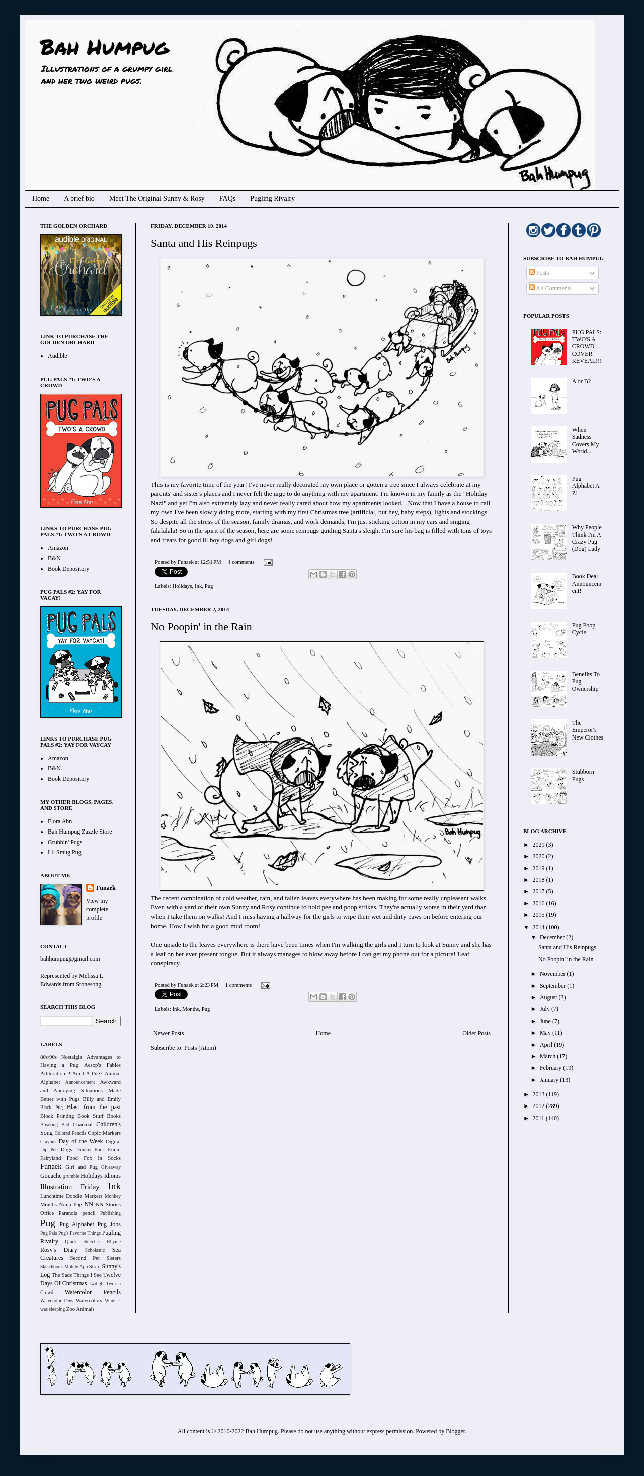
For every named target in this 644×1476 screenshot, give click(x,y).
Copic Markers (104, 1133)
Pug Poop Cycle (583, 629)
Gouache (51, 1175)
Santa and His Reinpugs (204, 243)
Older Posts (476, 1033)
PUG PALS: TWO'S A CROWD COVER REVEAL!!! (587, 347)
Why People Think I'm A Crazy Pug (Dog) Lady (587, 538)
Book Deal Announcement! (587, 583)
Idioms (112, 1175)
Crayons (48, 1141)
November (553, 973)
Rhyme (114, 1241)
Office (47, 1213)
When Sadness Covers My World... (585, 440)
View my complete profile (97, 909)
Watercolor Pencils (93, 1292)
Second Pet (85, 1258)
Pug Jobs (109, 1224)
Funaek (186, 562)
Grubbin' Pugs (65, 842)
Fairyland (50, 1158)
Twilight (97, 1283)
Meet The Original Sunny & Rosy (157, 198)
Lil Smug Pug (65, 852)
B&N (54, 558)
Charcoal (83, 1124)
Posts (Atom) (200, 1047)
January (550, 1079)
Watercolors (89, 1300)
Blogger (455, 1431)
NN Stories (108, 1204)
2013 (539, 1094)
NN (89, 1204)
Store (95, 1266)
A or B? (581, 381)
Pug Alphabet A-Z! (587, 486)
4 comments (241, 562)
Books (114, 1116)
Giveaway (111, 1167)
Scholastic (95, 1250)
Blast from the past (94, 1107)
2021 (539, 844)
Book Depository (68, 568)
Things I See (87, 1275)
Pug (209, 586)
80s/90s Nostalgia (61, 1057)
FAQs (227, 198)
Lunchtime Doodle (61, 1196)
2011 (539, 1118)
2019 (539, 868)
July (545, 1008)
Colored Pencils (70, 1133)
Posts (539, 272)
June (546, 1021)
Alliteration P (55, 1073)
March (548, 1056)
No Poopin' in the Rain (201, 626)
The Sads (62, 1275)
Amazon (58, 547)
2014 (539, 927)
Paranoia (68, 1213)
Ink (198, 586)
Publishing (110, 1213)
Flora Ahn (60, 821)
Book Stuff (90, 1116)
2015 (539, 914)
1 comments (238, 985)
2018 (539, 879)
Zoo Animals (80, 1309)
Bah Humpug (104, 46)
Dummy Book (90, 1149)
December (553, 937)
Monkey (113, 1196)
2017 (539, 891)
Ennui (114, 1149)
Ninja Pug (70, 1204)
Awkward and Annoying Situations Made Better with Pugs (80, 1090)
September (553, 985)
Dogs (66, 1149)
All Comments (550, 288)
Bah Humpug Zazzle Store (80, 831)
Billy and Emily (102, 1099)
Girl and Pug (81, 1167)
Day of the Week (81, 1141)
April (547, 1044)
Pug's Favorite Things (79, 1233)
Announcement (80, 1082)
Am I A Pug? (87, 1073)
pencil (88, 1213)
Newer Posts (168, 1033)
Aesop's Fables (102, 1065)
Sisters (113, 1258)
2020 (539, 856)
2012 (539, 1106)
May (546, 1032)
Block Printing (57, 1116)
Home (40, 198)
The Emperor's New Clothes (587, 730)
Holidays (182, 586)
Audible (57, 355)
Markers (94, 1196)
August (549, 997)
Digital (113, 1141)
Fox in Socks (102, 1158)
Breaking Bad (54, 1124)
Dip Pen (49, 1149)
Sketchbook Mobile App (64, 1266)
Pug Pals (48, 1233)
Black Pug (51, 1107)
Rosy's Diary (58, 1249)
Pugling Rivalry (272, 198)
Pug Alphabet (76, 1224)
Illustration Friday (70, 1187)
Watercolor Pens (56, 1300)
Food (72, 1158)
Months (190, 1009)
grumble (71, 1176)
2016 (539, 903)
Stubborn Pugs (583, 775)
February (551, 1067)
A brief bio (79, 198)
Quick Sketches (82, 1241)
